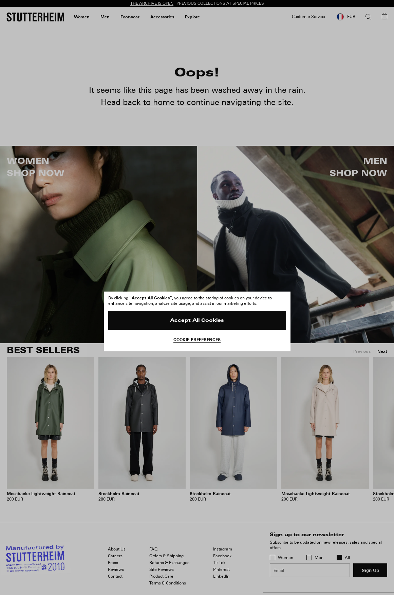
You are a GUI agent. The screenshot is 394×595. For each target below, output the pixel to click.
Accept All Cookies (197, 320)
